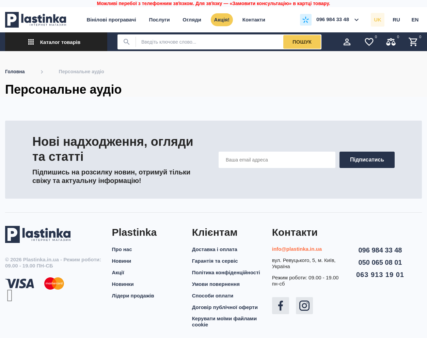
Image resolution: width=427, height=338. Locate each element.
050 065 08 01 (380, 262)
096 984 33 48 (380, 250)
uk (377, 19)
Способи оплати (213, 295)
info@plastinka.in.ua (297, 249)
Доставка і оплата (214, 249)
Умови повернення (216, 284)
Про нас (122, 249)
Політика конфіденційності (226, 272)
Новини (121, 261)
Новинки (123, 284)
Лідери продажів (133, 295)
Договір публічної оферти (225, 307)
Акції (118, 272)
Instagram (304, 305)
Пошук (302, 42)
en (415, 19)
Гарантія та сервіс (215, 261)
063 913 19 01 (380, 274)
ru (396, 19)
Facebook (280, 305)
